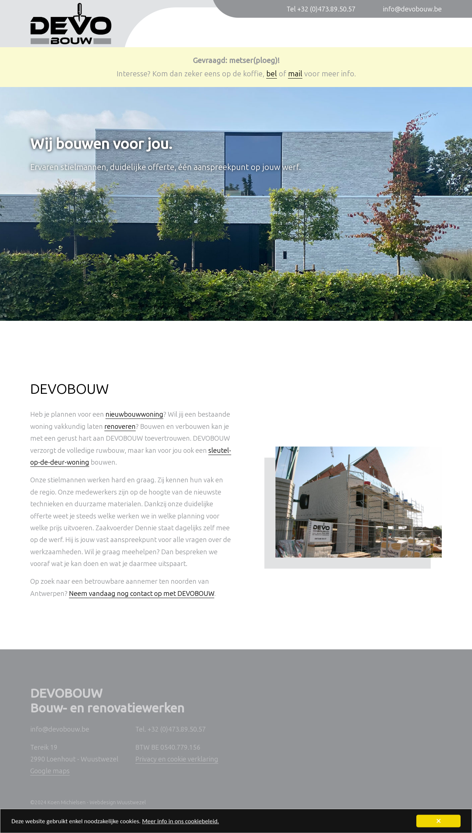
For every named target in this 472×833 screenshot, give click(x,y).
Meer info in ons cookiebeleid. (180, 823)
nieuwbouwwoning (134, 414)
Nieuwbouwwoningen (206, 32)
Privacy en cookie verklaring (176, 759)
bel (271, 73)
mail (295, 73)
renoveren (120, 427)
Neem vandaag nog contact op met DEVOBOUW (141, 594)
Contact (430, 32)
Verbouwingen (287, 32)
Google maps (50, 771)
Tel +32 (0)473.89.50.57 (321, 9)
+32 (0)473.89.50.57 (177, 729)
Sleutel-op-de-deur (363, 32)
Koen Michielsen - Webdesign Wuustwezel (97, 802)
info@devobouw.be (412, 9)
